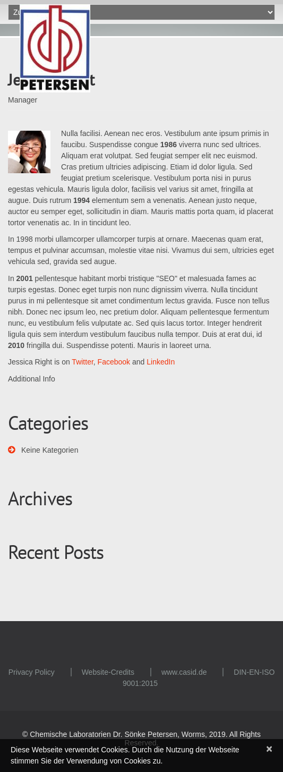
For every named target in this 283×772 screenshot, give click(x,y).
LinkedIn (161, 362)
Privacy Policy (31, 672)
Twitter (82, 362)
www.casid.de (184, 672)
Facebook (114, 362)
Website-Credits (108, 672)
